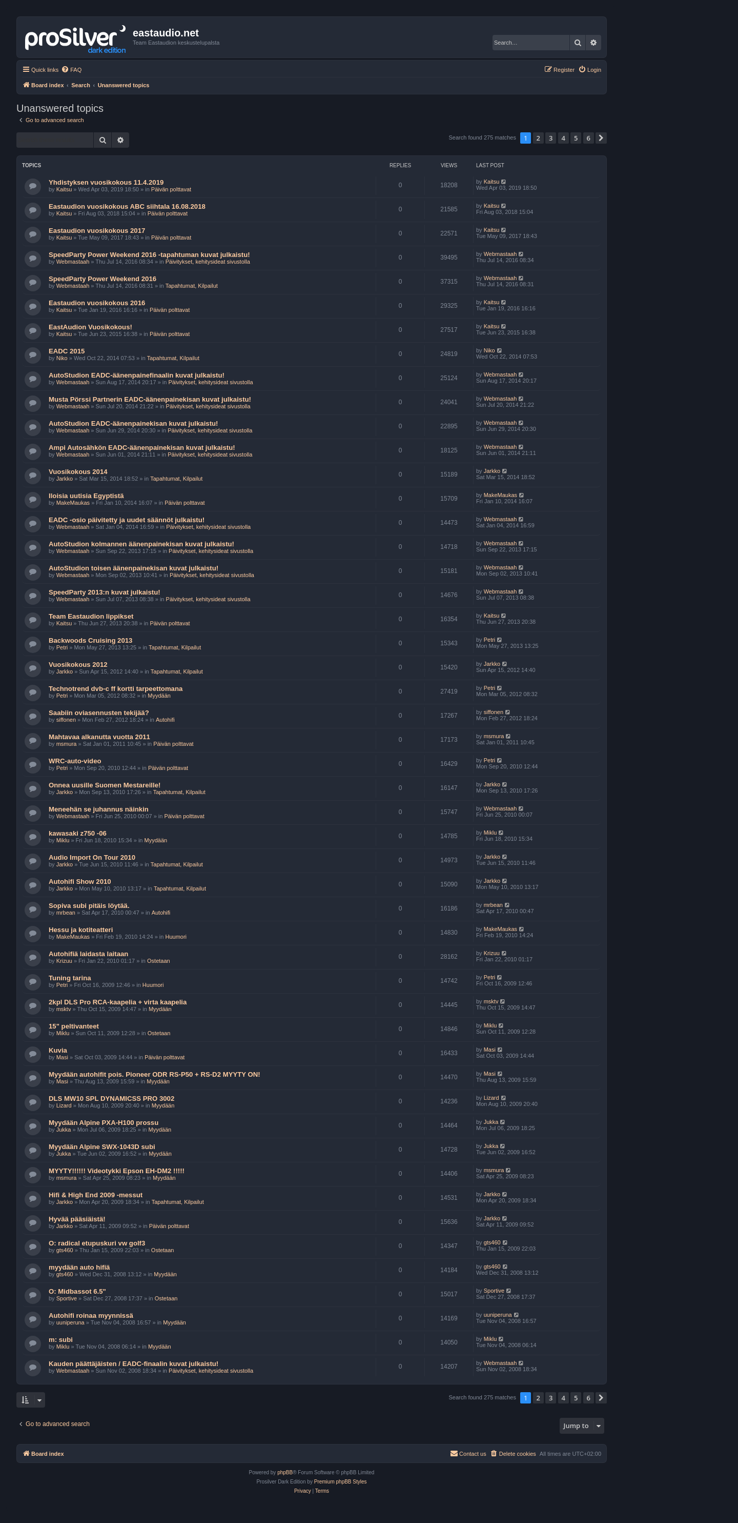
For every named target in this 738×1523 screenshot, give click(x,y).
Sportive (66, 1298)
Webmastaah (73, 262)
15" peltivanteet (74, 1026)
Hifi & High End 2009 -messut (95, 1195)
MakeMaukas (73, 503)
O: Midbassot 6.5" (77, 1291)
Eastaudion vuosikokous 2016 (97, 303)
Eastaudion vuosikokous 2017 (97, 230)
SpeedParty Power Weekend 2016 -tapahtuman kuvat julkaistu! (149, 255)
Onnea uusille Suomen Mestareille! (104, 785)
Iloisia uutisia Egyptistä (86, 496)
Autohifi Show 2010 (80, 881)
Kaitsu (64, 189)
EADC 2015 (67, 351)
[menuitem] (71, 70)
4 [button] (563, 138)
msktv (63, 1009)
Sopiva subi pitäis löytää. (89, 905)
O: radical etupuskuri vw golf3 (97, 1243)
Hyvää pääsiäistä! (77, 1219)
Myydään (159, 696)
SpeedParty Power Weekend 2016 (102, 279)
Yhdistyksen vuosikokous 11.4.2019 (106, 182)
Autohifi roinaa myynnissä (91, 1315)
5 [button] (576, 138)
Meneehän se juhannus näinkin (99, 809)
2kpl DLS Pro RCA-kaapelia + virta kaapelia (118, 1002)
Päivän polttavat (171, 189)
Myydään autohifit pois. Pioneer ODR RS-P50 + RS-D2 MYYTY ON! (154, 1074)
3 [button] (550, 138)
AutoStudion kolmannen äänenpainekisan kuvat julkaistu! (141, 544)
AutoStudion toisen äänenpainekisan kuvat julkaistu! (133, 568)
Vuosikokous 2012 (78, 664)
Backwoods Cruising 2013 (90, 640)
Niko (62, 358)
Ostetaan (158, 961)
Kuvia (58, 1050)
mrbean (65, 912)
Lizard (64, 1105)
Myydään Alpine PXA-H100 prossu (103, 1122)
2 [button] (538, 138)
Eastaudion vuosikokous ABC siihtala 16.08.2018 (127, 206)
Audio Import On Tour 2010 (92, 857)
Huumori (176, 937)
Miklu (63, 840)
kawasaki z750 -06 (78, 833)
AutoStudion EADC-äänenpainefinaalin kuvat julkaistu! (136, 375)
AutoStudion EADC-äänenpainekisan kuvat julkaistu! (133, 423)
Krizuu (64, 961)
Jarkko (64, 479)
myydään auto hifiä (79, 1267)
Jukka (63, 1129)
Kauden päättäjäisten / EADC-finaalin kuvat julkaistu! (133, 1364)
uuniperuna (70, 1322)
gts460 (64, 1250)
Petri (62, 647)
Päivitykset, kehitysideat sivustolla (208, 262)
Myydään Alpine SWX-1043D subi (102, 1147)
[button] (601, 138)
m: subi (61, 1339)
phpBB (285, 1472)
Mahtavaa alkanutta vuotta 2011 (99, 737)
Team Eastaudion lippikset (91, 616)
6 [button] (588, 138)
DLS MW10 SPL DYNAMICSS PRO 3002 (111, 1098)
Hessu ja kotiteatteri (81, 930)
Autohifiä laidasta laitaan (88, 954)
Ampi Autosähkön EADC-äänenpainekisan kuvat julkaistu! (142, 447)
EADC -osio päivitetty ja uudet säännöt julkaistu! (126, 520)
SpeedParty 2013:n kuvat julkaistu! (104, 592)
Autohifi (165, 720)
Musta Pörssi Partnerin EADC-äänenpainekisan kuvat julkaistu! (150, 399)
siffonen (66, 720)
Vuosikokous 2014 (78, 472)
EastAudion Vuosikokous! (90, 327)
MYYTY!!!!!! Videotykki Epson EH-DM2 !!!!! (116, 1171)
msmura (66, 744)
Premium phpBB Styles (340, 1482)
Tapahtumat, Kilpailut (192, 286)
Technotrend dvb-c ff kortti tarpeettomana (115, 689)
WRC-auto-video (75, 761)
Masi (62, 1057)
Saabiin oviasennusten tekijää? (99, 713)
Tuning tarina (70, 978)
